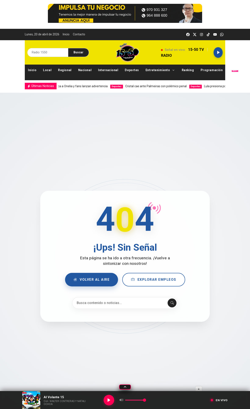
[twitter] (194, 34)
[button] (160, 70)
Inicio (66, 34)
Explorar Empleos (153, 279)
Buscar (78, 52)
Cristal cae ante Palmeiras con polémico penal (152, 86)
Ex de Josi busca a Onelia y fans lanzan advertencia (66, 86)
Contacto (79, 34)
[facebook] (188, 34)
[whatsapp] (221, 34)
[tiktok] (208, 34)
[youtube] (215, 34)
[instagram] (201, 34)
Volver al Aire (92, 279)
